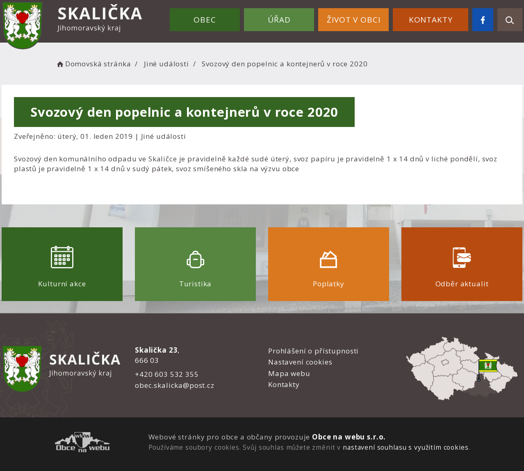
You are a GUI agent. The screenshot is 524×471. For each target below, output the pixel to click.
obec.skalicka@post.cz (174, 385)
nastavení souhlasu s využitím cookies (405, 447)
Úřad (279, 19)
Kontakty (431, 19)
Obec (205, 19)
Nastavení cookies (300, 362)
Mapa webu (289, 373)
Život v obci (353, 19)
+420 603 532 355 (167, 374)
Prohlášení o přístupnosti (313, 351)
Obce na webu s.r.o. (349, 437)
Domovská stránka (93, 63)
